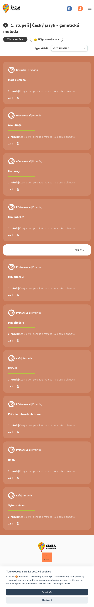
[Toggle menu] (88, 8)
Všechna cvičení (15, 39)
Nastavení (47, 600)
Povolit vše (47, 592)
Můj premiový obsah (46, 39)
